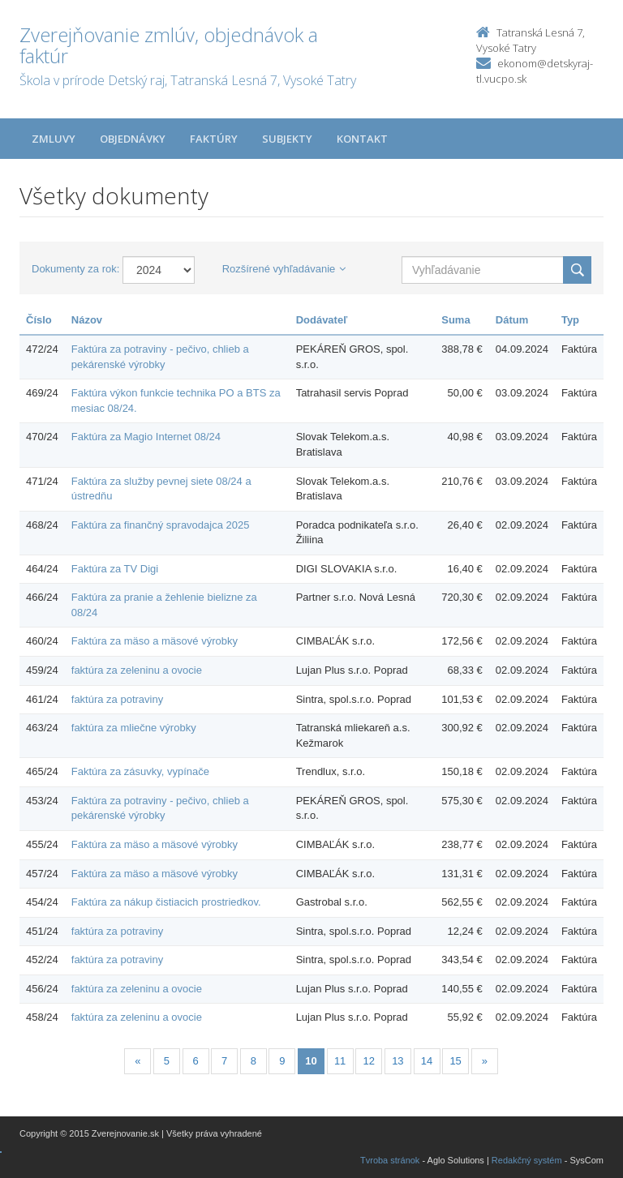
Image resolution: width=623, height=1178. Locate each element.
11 (340, 1061)
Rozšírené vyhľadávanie (284, 269)
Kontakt (362, 138)
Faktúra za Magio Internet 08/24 (146, 437)
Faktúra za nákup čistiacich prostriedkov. (166, 902)
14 (426, 1061)
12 (369, 1061)
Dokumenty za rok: (75, 269)
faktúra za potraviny (117, 699)
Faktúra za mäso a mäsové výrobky (154, 641)
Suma (455, 320)
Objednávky (132, 138)
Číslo (39, 320)
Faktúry (214, 138)
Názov (86, 320)
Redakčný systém (527, 1160)
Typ (570, 320)
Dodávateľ (322, 320)
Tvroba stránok (389, 1160)
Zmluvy (53, 138)
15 (455, 1061)
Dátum (512, 320)
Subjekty (287, 138)
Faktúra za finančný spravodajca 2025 (160, 525)
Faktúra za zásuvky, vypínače (140, 771)
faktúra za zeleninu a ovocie (136, 670)
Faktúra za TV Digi (114, 569)
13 (397, 1061)
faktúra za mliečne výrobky (133, 728)
